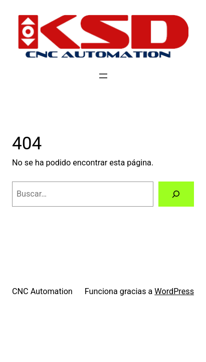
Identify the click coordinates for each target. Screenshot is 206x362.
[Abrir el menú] (103, 76)
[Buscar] (176, 194)
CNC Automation (42, 291)
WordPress (174, 291)
